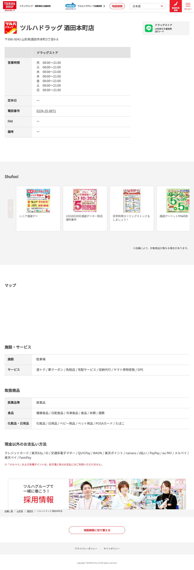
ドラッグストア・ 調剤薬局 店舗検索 (27, 6)
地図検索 (117, 6)
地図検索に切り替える (97, 530)
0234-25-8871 (46, 110)
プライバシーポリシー (86, 548)
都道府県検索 (176, 6)
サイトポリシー (112, 548)
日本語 (148, 6)
